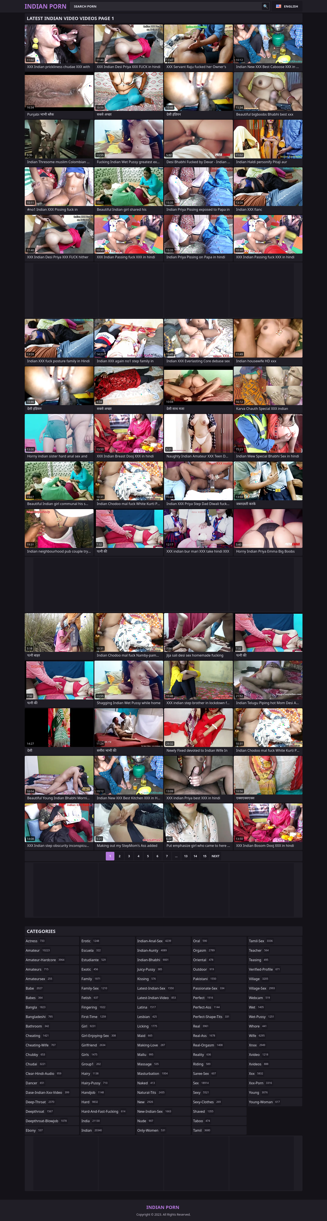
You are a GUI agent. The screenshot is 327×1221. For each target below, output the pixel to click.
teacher (259, 950)
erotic (90, 941)
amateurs (38, 969)
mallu (145, 1054)
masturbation (153, 1073)
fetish (90, 998)
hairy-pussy (95, 1083)
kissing (147, 979)
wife (257, 1035)
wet (257, 1007)
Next (216, 856)
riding (202, 1064)
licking (147, 1026)
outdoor (204, 969)
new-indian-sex (154, 1111)
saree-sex (205, 1073)
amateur (38, 950)
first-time (94, 1016)
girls (89, 1054)
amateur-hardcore (46, 960)
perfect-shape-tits (211, 1016)
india (91, 1121)
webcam (260, 998)
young (259, 1092)
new (145, 1102)
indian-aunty (152, 950)
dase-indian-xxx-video (48, 1092)
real (201, 1026)
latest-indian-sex (156, 988)
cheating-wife (41, 1045)
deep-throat (40, 1102)
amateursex (39, 979)
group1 (91, 1064)
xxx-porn (261, 1083)
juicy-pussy (150, 969)
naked (146, 1083)
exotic (90, 969)
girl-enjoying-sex (99, 1035)
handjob (93, 1092)
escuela (91, 950)
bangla (36, 1007)
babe (35, 988)
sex (201, 1083)
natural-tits (151, 1092)
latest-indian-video (157, 998)
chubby (36, 1054)
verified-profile (265, 969)
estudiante (94, 960)
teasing (259, 960)
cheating (38, 1035)
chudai (36, 1064)
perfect (203, 998)
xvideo (259, 1054)
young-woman (265, 1102)
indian (92, 1130)
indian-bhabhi (153, 960)
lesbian (147, 1016)
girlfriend (93, 1045)
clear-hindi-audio (44, 1073)
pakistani (205, 979)
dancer (36, 1083)
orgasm (204, 950)
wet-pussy (262, 1016)
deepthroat (40, 1111)
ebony (35, 1130)
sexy (201, 1092)
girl (89, 1026)
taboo (202, 1121)
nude (145, 1121)
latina (147, 1007)
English (291, 6)
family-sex (94, 988)
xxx (256, 1073)
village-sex (262, 988)
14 (195, 856)
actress (36, 941)
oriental (203, 960)
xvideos (259, 1064)
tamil (202, 1130)
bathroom (38, 1026)
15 (204, 856)
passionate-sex (209, 988)
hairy (90, 1073)
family (91, 979)
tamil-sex (261, 941)
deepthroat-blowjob (47, 1121)
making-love (151, 1045)
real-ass (204, 1035)
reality (202, 1054)
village (259, 979)
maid (145, 1035)
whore (258, 1026)
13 (185, 856)
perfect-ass (207, 1007)
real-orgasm (208, 1045)
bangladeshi (40, 1016)
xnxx (257, 1045)
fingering (93, 1007)
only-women (152, 1130)
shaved (203, 1111)
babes (35, 998)
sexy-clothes (207, 1102)
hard (90, 1102)
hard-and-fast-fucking (103, 1111)
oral (200, 941)
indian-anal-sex (154, 941)
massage (148, 1064)
